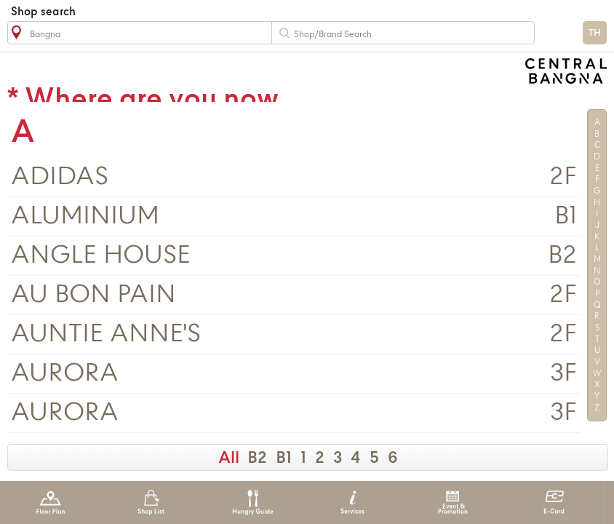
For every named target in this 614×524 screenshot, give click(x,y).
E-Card (554, 502)
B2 (257, 458)
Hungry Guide (252, 502)
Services (352, 502)
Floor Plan (50, 502)
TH (595, 33)
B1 (284, 458)
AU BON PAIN (93, 295)
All (228, 458)
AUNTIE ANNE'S (106, 334)
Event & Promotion (453, 502)
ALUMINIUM (85, 216)
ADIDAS (59, 177)
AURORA (65, 373)
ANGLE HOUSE (101, 256)
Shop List (151, 502)
